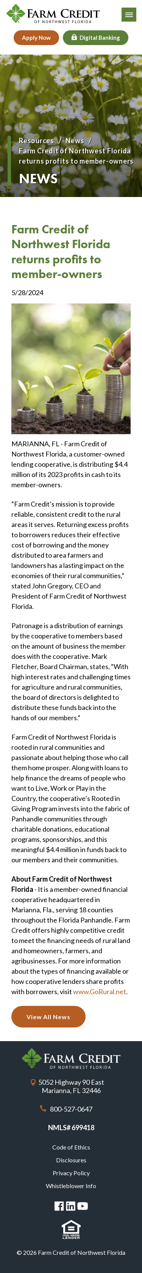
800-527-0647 (71, 1109)
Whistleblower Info (71, 1185)
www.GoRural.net (99, 991)
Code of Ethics (71, 1147)
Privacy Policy (71, 1172)
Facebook (59, 1206)
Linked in (70, 1206)
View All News (48, 1016)
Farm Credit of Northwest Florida (71, 1058)
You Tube (82, 1206)
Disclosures (71, 1160)
